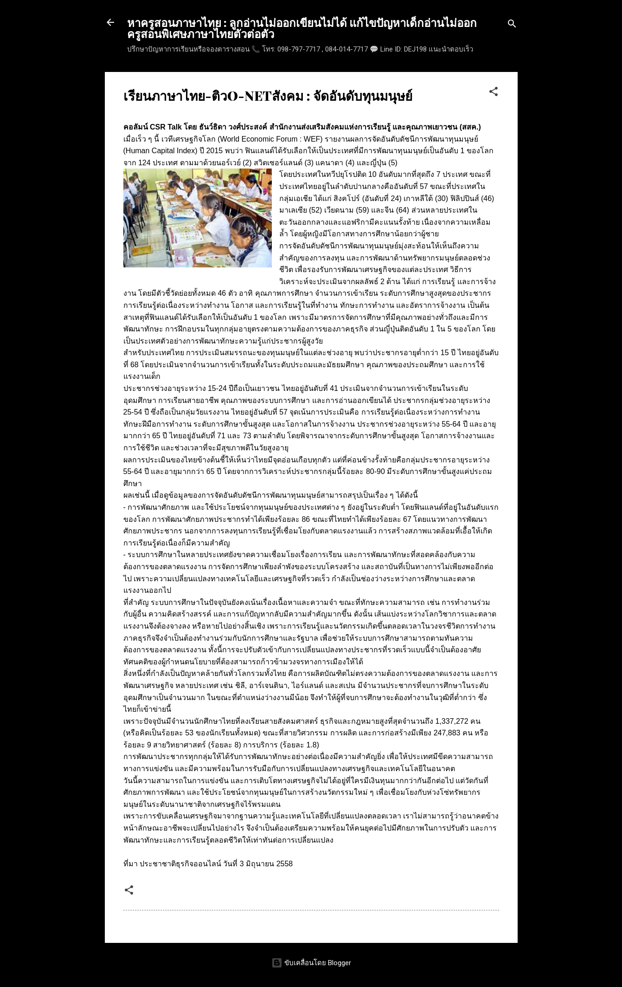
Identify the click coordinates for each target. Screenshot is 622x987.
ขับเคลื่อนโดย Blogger (311, 963)
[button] (493, 93)
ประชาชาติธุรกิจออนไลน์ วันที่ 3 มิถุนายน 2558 (216, 864)
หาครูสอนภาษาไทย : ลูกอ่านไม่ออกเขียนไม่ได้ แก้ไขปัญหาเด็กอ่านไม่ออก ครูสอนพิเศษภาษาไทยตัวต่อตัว (302, 28)
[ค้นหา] (512, 25)
